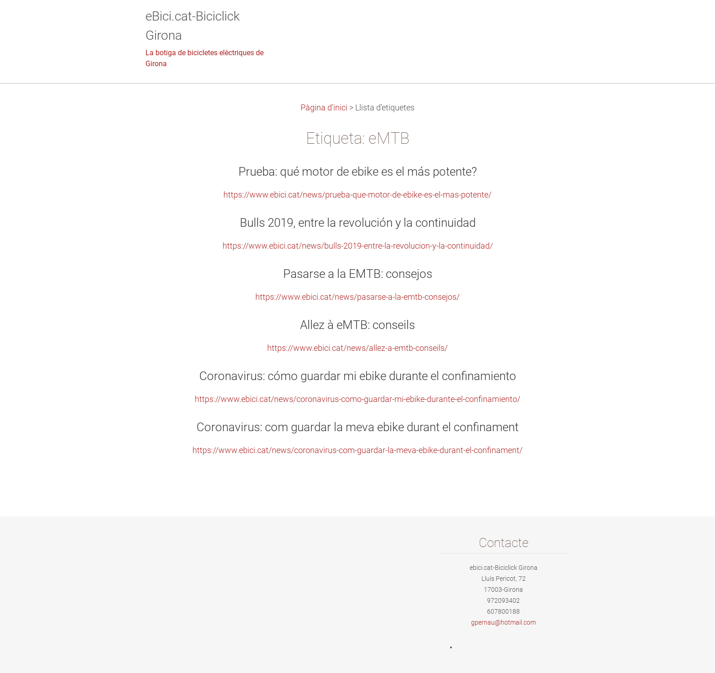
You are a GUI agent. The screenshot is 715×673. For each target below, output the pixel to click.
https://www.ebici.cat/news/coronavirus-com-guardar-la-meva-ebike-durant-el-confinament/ (357, 450)
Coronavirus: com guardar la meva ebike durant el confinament (357, 427)
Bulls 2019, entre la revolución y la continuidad (358, 223)
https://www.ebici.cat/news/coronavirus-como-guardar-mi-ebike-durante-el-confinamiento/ (357, 399)
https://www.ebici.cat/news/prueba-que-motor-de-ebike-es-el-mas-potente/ (357, 194)
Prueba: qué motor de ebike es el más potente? (357, 171)
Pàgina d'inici (324, 107)
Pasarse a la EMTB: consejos (357, 274)
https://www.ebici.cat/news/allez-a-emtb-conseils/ (357, 348)
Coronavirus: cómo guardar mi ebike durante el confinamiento (357, 376)
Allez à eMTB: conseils (357, 325)
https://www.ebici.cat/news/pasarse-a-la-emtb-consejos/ (357, 297)
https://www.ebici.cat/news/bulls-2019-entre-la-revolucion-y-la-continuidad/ (358, 245)
